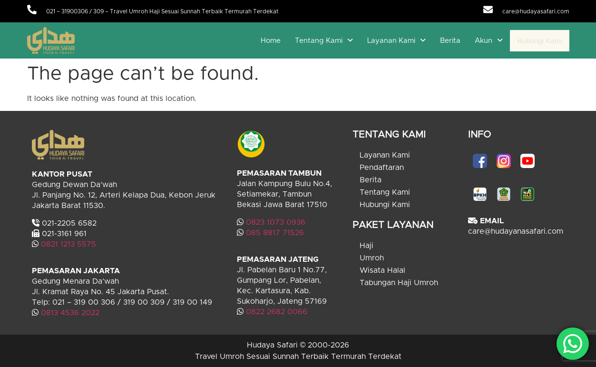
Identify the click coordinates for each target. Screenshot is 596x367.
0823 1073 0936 (275, 222)
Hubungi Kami (539, 41)
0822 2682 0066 (275, 312)
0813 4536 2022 (70, 313)
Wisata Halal (382, 270)
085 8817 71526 (275, 233)
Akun (489, 40)
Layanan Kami (396, 40)
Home (271, 40)
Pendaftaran (382, 167)
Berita (450, 40)
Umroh (372, 258)
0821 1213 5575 (68, 244)
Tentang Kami (324, 40)
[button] (324, 40)
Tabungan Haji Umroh (399, 283)
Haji (366, 245)
